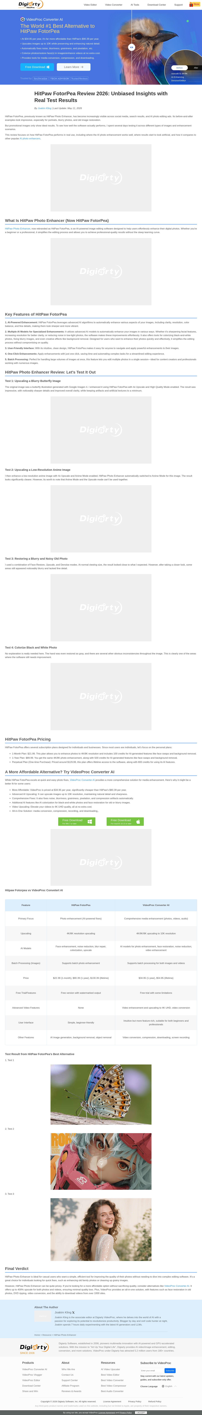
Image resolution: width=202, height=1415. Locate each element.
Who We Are (68, 1369)
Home (37, 1335)
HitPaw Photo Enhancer (17, 228)
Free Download (35, 67)
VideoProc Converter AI (82, 780)
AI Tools (135, 5)
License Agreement (112, 1401)
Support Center (70, 1380)
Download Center (157, 5)
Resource (46, 1335)
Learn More (71, 67)
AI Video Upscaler (110, 1369)
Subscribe (170, 1371)
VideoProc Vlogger (32, 1375)
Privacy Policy (134, 1401)
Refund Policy (154, 1401)
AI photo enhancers (30, 138)
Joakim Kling (44, 108)
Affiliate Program (70, 1385)
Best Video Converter (112, 1380)
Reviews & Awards (71, 1391)
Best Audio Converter (112, 1391)
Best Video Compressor (113, 1385)
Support (178, 5)
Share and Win (30, 1391)
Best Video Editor (110, 1375)
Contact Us (67, 1375)
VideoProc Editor (31, 1380)
